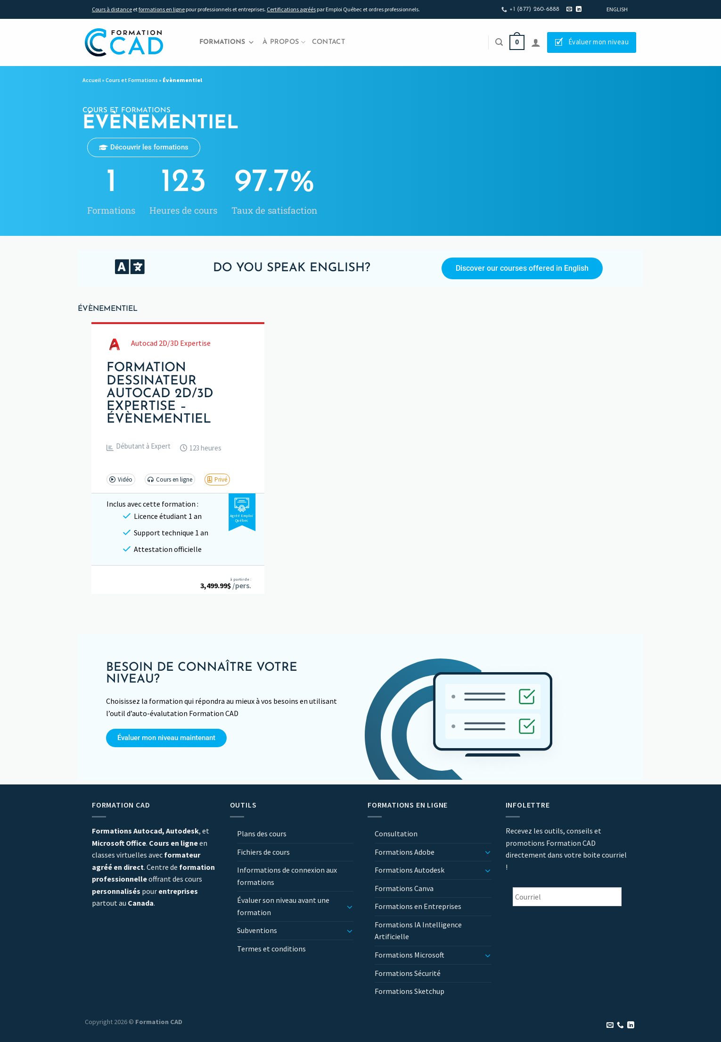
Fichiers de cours (263, 852)
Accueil (91, 79)
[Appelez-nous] (620, 1025)
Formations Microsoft (409, 954)
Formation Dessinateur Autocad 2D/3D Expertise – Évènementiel (160, 394)
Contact (328, 42)
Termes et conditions (271, 948)
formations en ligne (162, 9)
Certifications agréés (291, 9)
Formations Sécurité (408, 973)
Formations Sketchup (409, 991)
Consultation (396, 833)
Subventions (257, 930)
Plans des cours (262, 833)
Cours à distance (112, 9)
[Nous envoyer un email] (569, 9)
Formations (226, 42)
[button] (139, 447)
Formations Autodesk (409, 870)
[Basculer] (349, 906)
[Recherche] (499, 42)
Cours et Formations (132, 79)
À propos (283, 42)
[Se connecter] (536, 42)
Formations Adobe (404, 852)
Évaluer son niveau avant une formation (283, 906)
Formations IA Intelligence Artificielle (418, 931)
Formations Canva (404, 888)
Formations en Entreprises (418, 906)
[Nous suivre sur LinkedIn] (579, 9)
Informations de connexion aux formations (287, 876)
